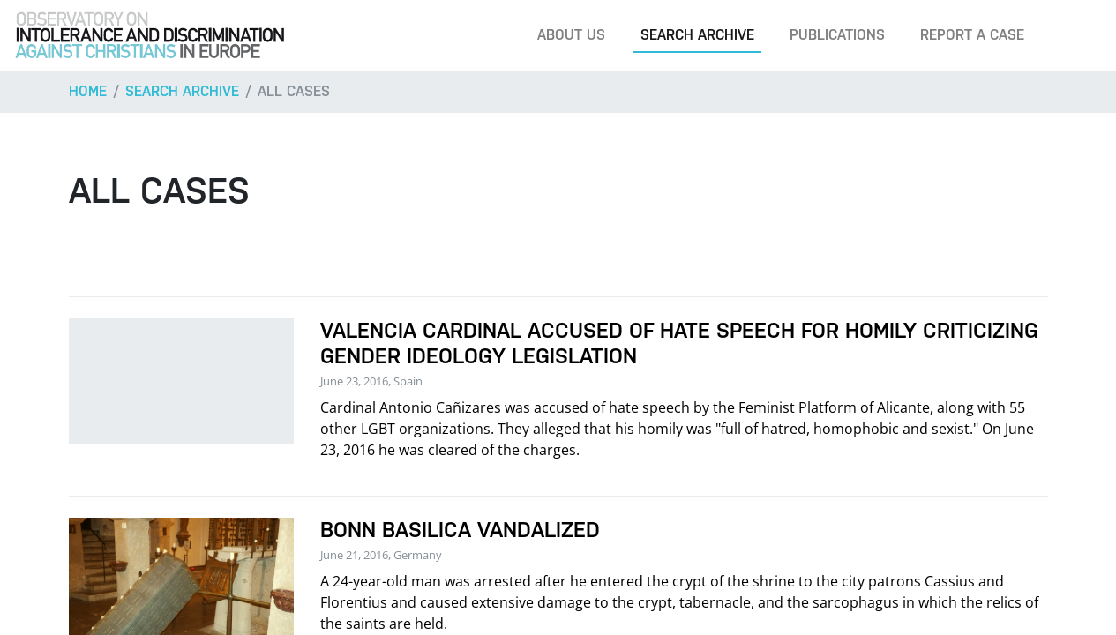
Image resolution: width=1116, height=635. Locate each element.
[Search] (1075, 35)
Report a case (972, 34)
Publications (837, 34)
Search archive (697, 34)
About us (571, 34)
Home (88, 91)
